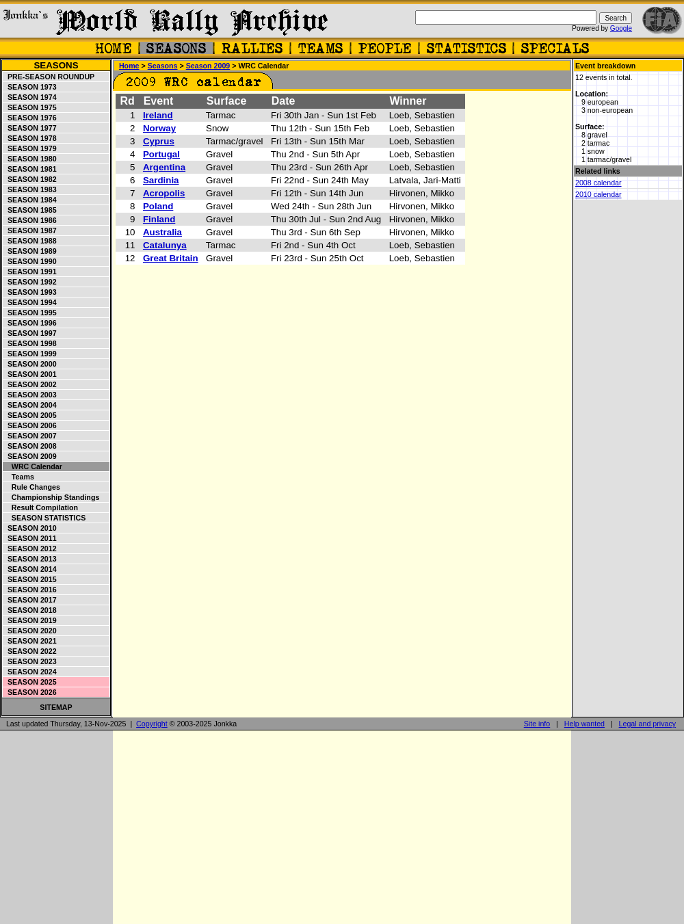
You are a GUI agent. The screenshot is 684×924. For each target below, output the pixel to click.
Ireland (158, 115)
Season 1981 (30, 169)
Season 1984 (30, 200)
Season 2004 (30, 405)
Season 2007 (30, 436)
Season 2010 (30, 528)
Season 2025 (30, 682)
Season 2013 (30, 559)
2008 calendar (598, 183)
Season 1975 (30, 107)
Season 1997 (30, 333)
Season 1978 (30, 138)
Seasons (56, 65)
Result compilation (40, 507)
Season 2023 (30, 661)
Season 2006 (30, 425)
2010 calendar (598, 194)
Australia (162, 232)
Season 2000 (30, 364)
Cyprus (158, 141)
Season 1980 (30, 159)
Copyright (152, 724)
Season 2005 (30, 415)
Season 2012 (30, 548)
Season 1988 (30, 241)
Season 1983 (30, 189)
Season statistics (44, 518)
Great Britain (170, 258)
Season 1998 (30, 343)
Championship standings (51, 497)
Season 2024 (30, 672)
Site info (537, 724)
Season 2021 (30, 641)
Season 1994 (30, 302)
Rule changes (31, 487)
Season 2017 (30, 600)
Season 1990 (30, 261)
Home (129, 66)
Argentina (164, 167)
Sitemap (56, 707)
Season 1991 (30, 271)
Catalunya (165, 245)
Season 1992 (30, 282)
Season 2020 (30, 630)
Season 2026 (30, 692)
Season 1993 (30, 292)
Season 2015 (30, 579)
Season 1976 (30, 118)
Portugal (161, 154)
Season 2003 (30, 395)
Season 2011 (30, 538)
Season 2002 (30, 384)
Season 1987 (30, 230)
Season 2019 (30, 620)
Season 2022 (30, 651)
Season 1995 (30, 312)
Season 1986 (30, 220)
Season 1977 (30, 128)
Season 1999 (30, 353)
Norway (159, 128)
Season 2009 (30, 456)
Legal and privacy (647, 724)
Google (621, 28)
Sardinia (161, 180)
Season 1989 (30, 251)
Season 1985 (30, 210)
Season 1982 (30, 179)
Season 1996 (30, 323)
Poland (158, 206)
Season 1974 (30, 97)
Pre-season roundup (48, 76)
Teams (18, 477)
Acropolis (164, 193)
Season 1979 (30, 148)
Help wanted (584, 724)
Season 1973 (30, 87)
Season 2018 (30, 610)
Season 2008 (30, 446)
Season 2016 (30, 589)
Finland (159, 219)
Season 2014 (30, 569)
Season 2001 (30, 374)
